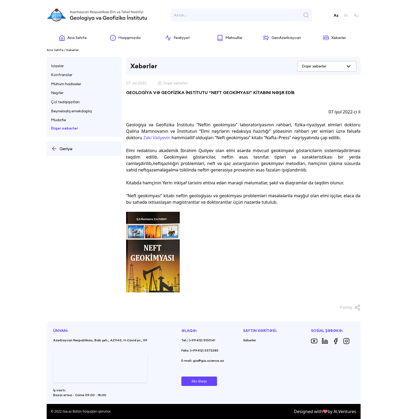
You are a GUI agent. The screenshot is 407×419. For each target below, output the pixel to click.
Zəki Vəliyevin (156, 138)
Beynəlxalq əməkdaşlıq (71, 111)
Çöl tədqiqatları (65, 101)
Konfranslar (61, 74)
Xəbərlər (249, 340)
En (346, 15)
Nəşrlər (57, 92)
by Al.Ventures (342, 411)
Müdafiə (58, 119)
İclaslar (57, 65)
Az (336, 15)
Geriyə (61, 148)
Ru (356, 15)
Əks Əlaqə (199, 381)
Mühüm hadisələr (66, 83)
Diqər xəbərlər (64, 128)
